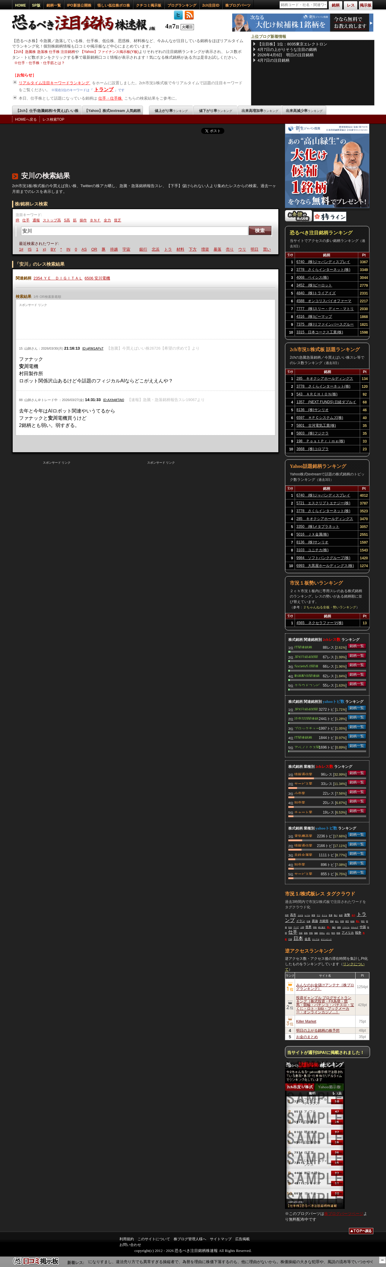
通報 (36, 220)
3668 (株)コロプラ (312, 449)
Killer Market (306, 1021)
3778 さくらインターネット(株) (323, 269)
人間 (302, 927)
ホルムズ (354, 927)
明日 (255, 249)
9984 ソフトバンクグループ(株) (323, 558)
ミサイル (346, 927)
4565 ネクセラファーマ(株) (319, 623)
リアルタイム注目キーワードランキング (54, 83)
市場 (342, 921)
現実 (287, 915)
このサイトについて (154, 1239)
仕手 (26, 220)
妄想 (341, 915)
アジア (296, 927)
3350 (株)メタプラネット (318, 526)
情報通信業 (303, 773)
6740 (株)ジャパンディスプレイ (323, 262)
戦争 (358, 932)
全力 (107, 220)
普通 (330, 915)
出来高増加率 (260, 111)
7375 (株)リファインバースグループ (325, 325)
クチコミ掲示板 (148, 5)
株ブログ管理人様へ (190, 1239)
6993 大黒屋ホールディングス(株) (325, 566)
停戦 (315, 927)
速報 (339, 927)
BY (53, 249)
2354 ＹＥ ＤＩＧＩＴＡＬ (58, 278)
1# (22, 249)
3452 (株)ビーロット (314, 285)
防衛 (338, 933)
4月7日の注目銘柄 (273, 60)
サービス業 (303, 783)
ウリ (243, 249)
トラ (168, 249)
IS (30, 249)
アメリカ (348, 932)
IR (17, 220)
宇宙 (127, 249)
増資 (206, 249)
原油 (315, 920)
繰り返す (321, 927)
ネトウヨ (315, 939)
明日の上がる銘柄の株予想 (318, 1030)
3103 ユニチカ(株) (312, 550)
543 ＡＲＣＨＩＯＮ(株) (316, 394)
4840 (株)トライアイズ (316, 293)
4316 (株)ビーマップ (314, 316)
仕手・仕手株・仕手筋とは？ (41, 63)
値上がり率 (171, 111)
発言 (347, 921)
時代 (333, 933)
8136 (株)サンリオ (312, 410)
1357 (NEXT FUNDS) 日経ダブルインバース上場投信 (326, 403)
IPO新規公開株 (79, 5)
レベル (307, 915)
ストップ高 (52, 220)
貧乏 (117, 220)
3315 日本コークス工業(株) (319, 332)
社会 (290, 927)
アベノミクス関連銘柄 (307, 746)
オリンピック (326, 939)
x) (45, 249)
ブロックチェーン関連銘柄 (307, 727)
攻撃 (347, 914)
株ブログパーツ (238, 5)
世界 (308, 927)
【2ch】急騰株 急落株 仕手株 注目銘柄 (43, 52)
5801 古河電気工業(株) (316, 425)
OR (95, 249)
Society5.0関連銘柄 (306, 665)
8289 (352, 921)
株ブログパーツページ (343, 1213)
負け (335, 915)
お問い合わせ (130, 1245)
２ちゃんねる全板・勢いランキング (329, 607)
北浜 (156, 249)
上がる (300, 915)
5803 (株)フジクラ (312, 433)
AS (84, 249)
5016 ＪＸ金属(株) (312, 534)
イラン (300, 920)
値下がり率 (215, 111)
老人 (337, 921)
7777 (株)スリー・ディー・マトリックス (325, 310)
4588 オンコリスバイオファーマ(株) (324, 302)
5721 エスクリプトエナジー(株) (323, 503)
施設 (334, 927)
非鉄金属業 (303, 854)
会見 (308, 939)
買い (267, 249)
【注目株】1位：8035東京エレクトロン (292, 44)
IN (69, 249)
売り (230, 249)
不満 (290, 939)
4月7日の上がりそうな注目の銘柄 (287, 49)
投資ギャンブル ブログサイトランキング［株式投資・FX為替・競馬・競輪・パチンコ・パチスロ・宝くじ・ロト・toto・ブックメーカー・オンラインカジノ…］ (325, 1005)
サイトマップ (221, 1239)
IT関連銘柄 (303, 646)
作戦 (311, 933)
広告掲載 (242, 1239)
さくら (324, 915)
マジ (318, 915)
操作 (83, 220)
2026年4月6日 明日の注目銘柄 (286, 55)
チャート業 (303, 811)
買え (357, 921)
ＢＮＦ (95, 220)
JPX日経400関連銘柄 (306, 656)
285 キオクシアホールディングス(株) (324, 379)
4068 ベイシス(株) (312, 277)
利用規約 (126, 1239)
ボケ (328, 933)
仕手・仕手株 (110, 98)
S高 (67, 220)
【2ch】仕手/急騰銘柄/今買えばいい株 (47, 111)
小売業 (299, 792)
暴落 (218, 249)
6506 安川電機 (97, 278)
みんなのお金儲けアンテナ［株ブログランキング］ (325, 987)
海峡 (316, 933)
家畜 (313, 915)
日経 (300, 933)
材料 (181, 249)
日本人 (322, 933)
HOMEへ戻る (26, 119)
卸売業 (299, 802)
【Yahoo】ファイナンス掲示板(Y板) (109, 52)
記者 (308, 921)
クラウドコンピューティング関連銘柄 (307, 684)
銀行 (144, 249)
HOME (20, 5)
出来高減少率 (304, 111)
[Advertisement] (122, 151)
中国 (363, 927)
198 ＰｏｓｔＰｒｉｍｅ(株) (320, 441)
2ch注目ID (211, 5)
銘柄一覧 (53, 5)
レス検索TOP (53, 119)
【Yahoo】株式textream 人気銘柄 (112, 111)
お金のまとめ (307, 1037)
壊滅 (332, 921)
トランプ (103, 89)
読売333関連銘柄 (306, 718)
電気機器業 (303, 835)
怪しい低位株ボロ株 (113, 5)
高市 (293, 914)
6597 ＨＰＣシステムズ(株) (319, 418)
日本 (298, 938)
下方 (193, 249)
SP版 (36, 5)
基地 (306, 933)
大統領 (323, 920)
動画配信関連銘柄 (307, 675)
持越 (115, 249)
